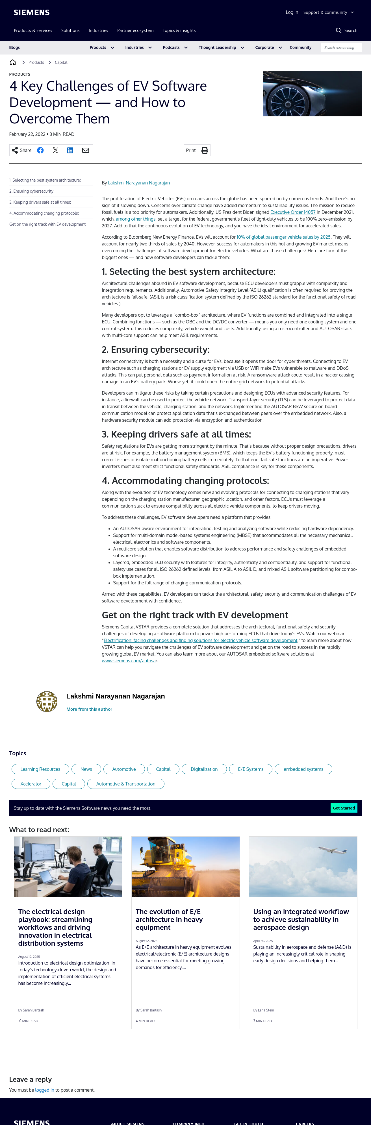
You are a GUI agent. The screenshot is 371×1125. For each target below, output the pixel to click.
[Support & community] (329, 12)
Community (301, 47)
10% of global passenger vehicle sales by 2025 (284, 237)
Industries (134, 47)
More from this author (89, 709)
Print (191, 150)
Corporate (264, 47)
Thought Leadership (217, 47)
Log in (292, 12)
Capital (163, 769)
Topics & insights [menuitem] (179, 30)
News (86, 769)
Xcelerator (31, 784)
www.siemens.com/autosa (129, 660)
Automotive (124, 769)
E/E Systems (251, 769)
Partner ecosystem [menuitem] (135, 30)
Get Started (344, 807)
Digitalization (204, 769)
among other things (136, 219)
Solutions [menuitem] (70, 30)
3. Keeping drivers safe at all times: (40, 202)
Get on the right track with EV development (47, 224)
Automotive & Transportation (125, 784)
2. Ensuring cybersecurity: (31, 191)
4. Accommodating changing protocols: (44, 213)
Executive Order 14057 (293, 212)
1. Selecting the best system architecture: (45, 180)
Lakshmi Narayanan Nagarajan (139, 183)
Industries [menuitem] (98, 30)
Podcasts (171, 47)
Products (98, 47)
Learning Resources (40, 769)
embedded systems (303, 769)
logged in (44, 1090)
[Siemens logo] (31, 12)
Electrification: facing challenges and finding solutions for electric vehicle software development (201, 640)
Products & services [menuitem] (33, 30)
